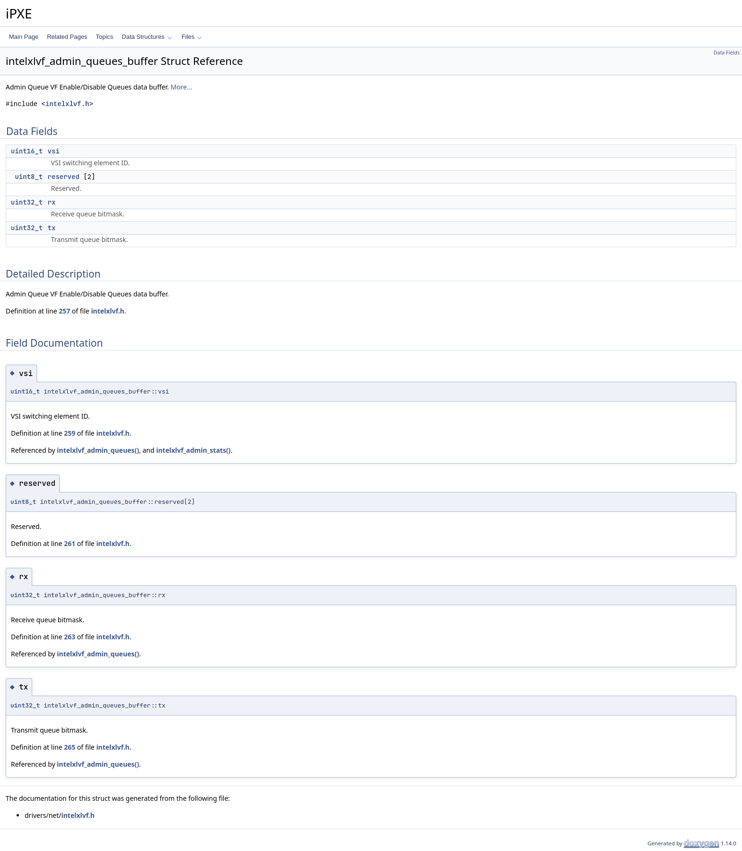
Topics (104, 36)
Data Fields (727, 52)
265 (69, 747)
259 (69, 433)
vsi (54, 151)
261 (69, 543)
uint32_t (27, 202)
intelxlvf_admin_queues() (98, 450)
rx (52, 202)
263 (69, 636)
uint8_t (29, 176)
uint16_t (27, 151)
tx (52, 228)
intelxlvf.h (67, 103)
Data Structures (147, 36)
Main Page (23, 36)
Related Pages (67, 36)
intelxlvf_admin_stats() (193, 450)
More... (181, 86)
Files (192, 36)
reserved (64, 176)
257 (64, 310)
